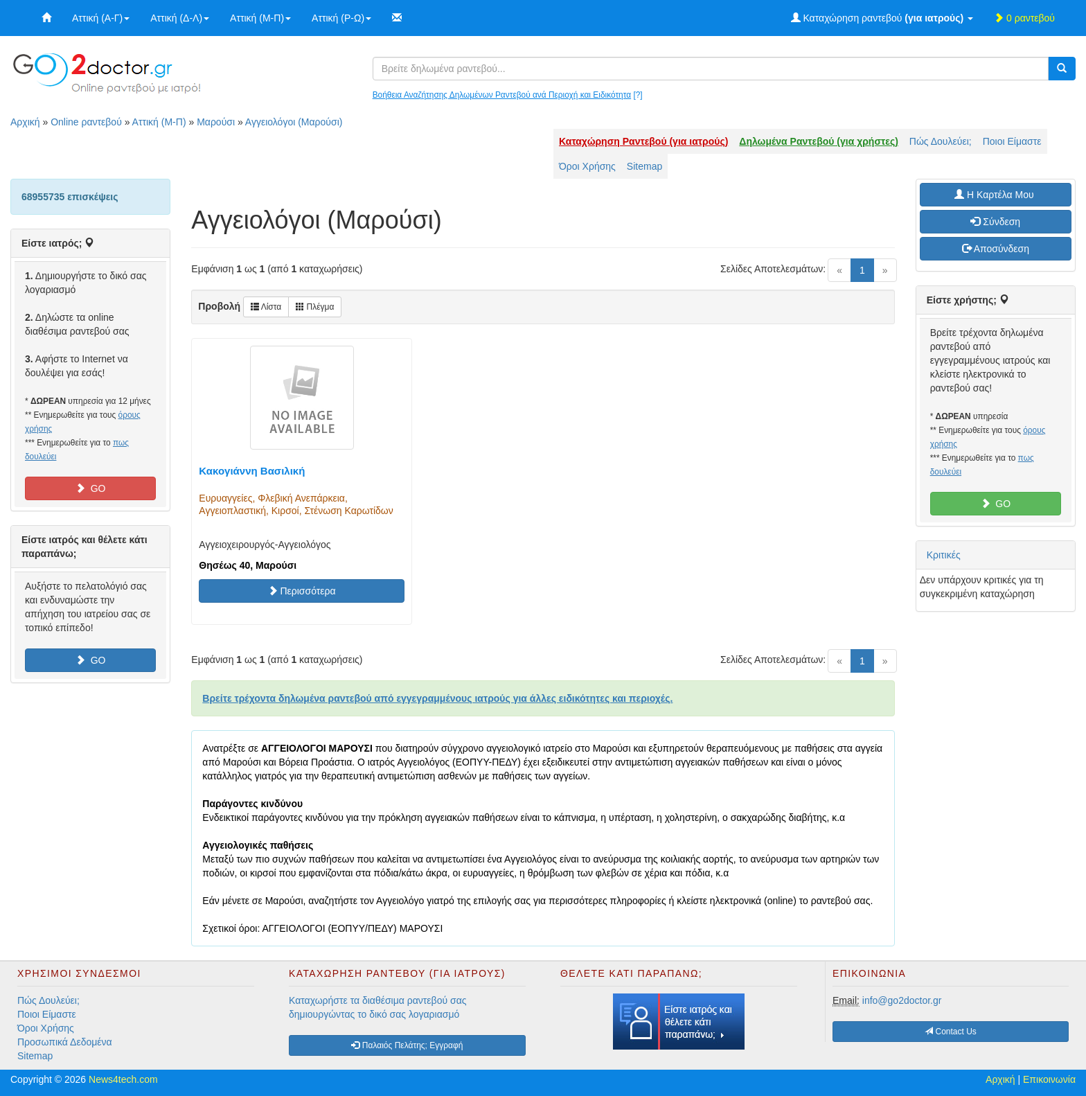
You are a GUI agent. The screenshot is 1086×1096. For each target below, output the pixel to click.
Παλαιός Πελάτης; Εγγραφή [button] (407, 1045)
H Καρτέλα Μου (995, 194)
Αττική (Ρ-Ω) (341, 18)
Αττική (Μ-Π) (260, 18)
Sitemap (644, 166)
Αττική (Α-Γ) (101, 18)
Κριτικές (944, 554)
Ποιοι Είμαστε (1012, 141)
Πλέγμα (315, 307)
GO (90, 488)
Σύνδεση (995, 221)
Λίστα (266, 307)
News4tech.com (123, 1079)
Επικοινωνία (1049, 1079)
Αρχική (25, 121)
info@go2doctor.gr (902, 1000)
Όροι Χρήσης (587, 166)
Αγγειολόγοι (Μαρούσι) (294, 121)
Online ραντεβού (86, 121)
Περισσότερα (302, 590)
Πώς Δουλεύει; (940, 141)
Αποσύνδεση (995, 248)
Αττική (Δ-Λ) (179, 18)
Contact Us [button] (951, 1031)
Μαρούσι (216, 121)
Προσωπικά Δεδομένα (64, 1042)
